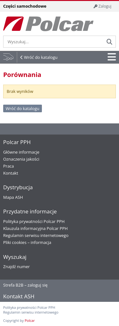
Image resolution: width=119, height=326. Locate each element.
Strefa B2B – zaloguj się (25, 285)
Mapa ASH (13, 197)
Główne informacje (21, 152)
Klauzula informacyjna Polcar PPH (35, 228)
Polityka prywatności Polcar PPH (34, 221)
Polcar (30, 320)
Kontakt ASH (19, 296)
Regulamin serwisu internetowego (36, 235)
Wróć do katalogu (40, 57)
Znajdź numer (16, 266)
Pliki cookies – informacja (27, 242)
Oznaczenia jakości (21, 159)
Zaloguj (102, 6)
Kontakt (10, 173)
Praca (8, 166)
